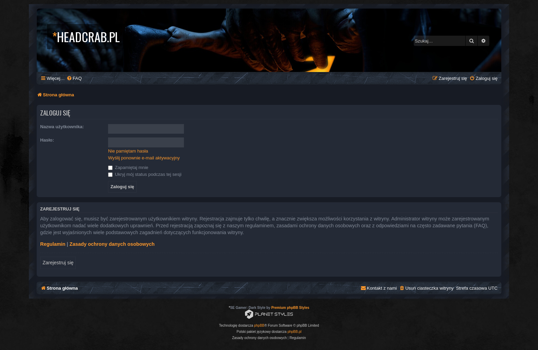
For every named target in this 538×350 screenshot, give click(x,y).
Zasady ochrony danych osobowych (112, 244)
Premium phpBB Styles (290, 308)
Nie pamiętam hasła (128, 151)
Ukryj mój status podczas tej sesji (145, 174)
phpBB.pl (295, 332)
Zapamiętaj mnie (128, 167)
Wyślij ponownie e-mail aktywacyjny (144, 157)
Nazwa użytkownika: (62, 126)
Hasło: (47, 140)
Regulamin (53, 244)
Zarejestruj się (58, 262)
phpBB (259, 325)
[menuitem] (74, 78)
